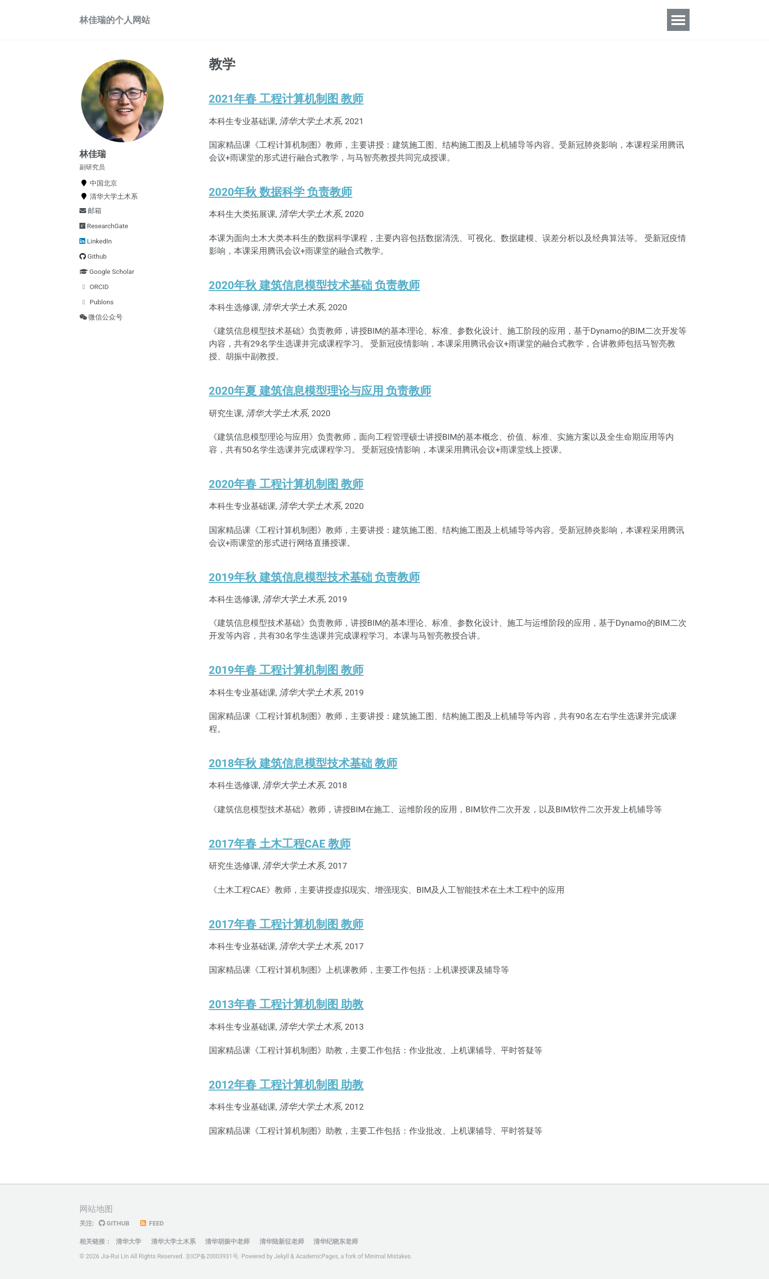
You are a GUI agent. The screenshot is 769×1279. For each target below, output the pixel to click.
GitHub (115, 1223)
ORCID (94, 299)
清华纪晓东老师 (352, 1242)
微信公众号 (101, 330)
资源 (406, 23)
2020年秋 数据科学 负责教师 (281, 202)
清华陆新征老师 (295, 1242)
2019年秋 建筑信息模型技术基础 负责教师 (314, 597)
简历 (371, 23)
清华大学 (132, 1242)
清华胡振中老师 (237, 1242)
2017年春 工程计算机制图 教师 (286, 952)
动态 (335, 23)
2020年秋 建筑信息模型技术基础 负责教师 (314, 298)
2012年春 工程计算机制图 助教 (286, 1116)
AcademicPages (319, 1256)
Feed (153, 1223)
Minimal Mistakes (392, 1256)
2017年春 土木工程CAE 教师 (280, 870)
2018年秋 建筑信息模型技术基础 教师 (303, 788)
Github (93, 269)
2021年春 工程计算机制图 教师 (286, 107)
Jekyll (283, 1256)
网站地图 (97, 1209)
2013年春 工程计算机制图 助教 (286, 1034)
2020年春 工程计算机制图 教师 (286, 502)
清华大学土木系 (179, 1242)
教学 (265, 23)
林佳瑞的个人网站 (114, 23)
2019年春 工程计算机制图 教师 (286, 692)
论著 (194, 23)
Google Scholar (106, 284)
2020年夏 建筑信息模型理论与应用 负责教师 (320, 406)
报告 (300, 23)
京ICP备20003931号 (212, 1256)
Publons (96, 315)
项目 (229, 23)
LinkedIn (95, 254)
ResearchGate (103, 238)
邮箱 (90, 223)
